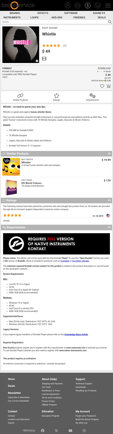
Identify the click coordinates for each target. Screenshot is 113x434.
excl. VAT (108, 78)
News (11, 379)
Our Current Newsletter (18, 401)
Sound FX (99, 13)
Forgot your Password (86, 416)
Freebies (79, 17)
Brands (15, 13)
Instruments (12, 17)
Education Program (50, 416)
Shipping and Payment (52, 383)
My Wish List (81, 423)
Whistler (26, 162)
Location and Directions (18, 419)
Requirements (92, 100)
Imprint (11, 423)
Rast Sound (50, 28)
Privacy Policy (48, 401)
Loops (34, 17)
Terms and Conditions (52, 397)
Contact (11, 416)
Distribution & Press (51, 390)
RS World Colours (31, 183)
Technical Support (84, 383)
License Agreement (50, 394)
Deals (102, 17)
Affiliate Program (49, 405)
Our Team (46, 387)
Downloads (81, 387)
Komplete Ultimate (80, 261)
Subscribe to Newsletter (19, 397)
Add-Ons (56, 17)
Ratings (56, 100)
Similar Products (20, 100)
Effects (43, 13)
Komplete (65, 261)
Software (71, 13)
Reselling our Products (86, 390)
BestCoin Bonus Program (87, 419)
